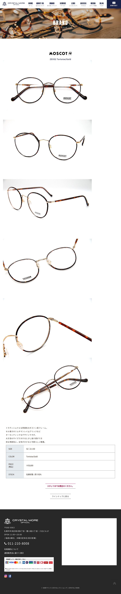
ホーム (30, 4)
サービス (63, 4)
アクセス (83, 4)
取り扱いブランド (52, 4)
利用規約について (11, 549)
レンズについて (73, 4)
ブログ (102, 4)
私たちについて (40, 4)
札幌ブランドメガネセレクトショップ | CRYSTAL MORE (61, 588)
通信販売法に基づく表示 (14, 553)
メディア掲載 (93, 4)
